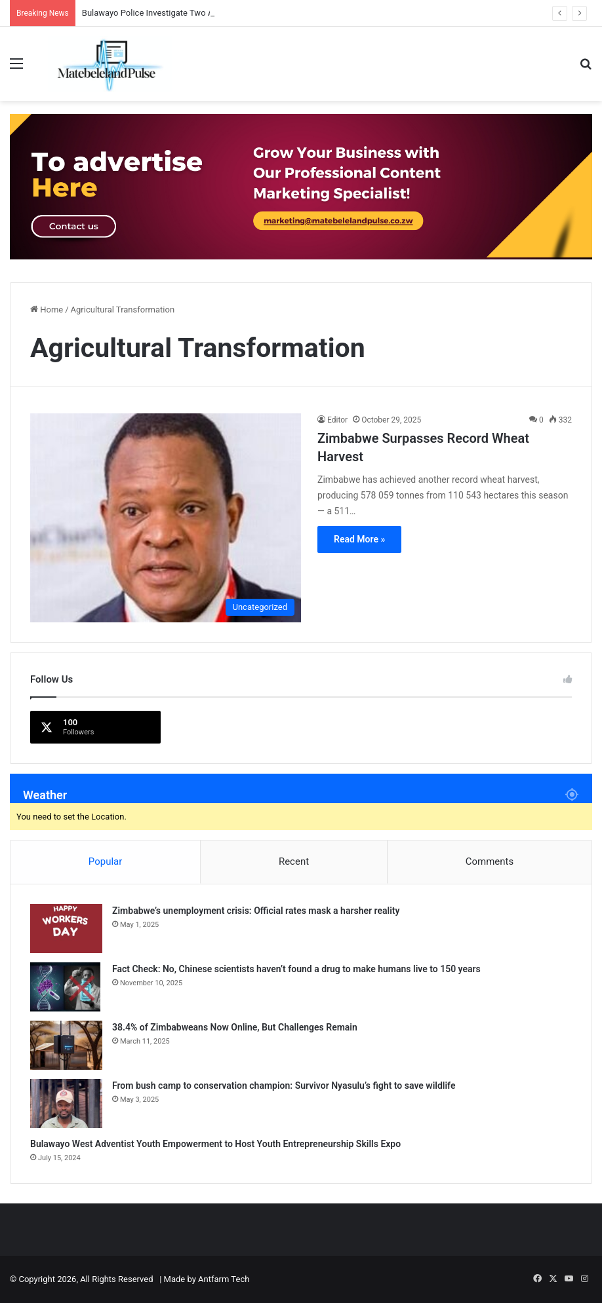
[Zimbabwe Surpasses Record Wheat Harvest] (165, 517)
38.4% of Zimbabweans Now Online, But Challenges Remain (234, 1027)
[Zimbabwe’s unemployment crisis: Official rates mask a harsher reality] (66, 928)
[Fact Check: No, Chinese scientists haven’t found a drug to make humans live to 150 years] (66, 986)
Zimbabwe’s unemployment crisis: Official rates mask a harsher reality (255, 910)
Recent (294, 861)
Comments (490, 861)
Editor (337, 420)
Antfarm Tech (223, 1279)
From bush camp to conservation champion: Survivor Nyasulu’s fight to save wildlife (283, 1085)
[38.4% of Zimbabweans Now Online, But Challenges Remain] (66, 1045)
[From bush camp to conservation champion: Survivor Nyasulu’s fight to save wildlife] (66, 1103)
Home (46, 309)
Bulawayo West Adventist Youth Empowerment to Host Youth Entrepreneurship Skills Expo (215, 1144)
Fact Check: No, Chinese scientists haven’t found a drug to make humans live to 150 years (296, 969)
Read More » (359, 539)
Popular (106, 861)
